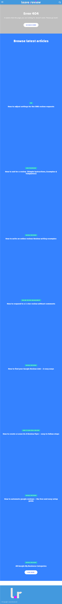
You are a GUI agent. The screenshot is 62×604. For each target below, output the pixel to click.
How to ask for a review (31, 430)
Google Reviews (31, 235)
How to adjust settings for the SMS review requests (31, 106)
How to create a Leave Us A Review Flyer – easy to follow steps (31, 434)
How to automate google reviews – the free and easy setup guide (31, 500)
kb (31, 103)
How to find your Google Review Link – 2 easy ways (31, 369)
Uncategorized (31, 168)
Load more (30, 572)
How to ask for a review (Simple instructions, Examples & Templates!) (31, 172)
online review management (31, 300)
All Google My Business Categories (31, 566)
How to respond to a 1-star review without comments (31, 304)
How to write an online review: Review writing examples (31, 239)
